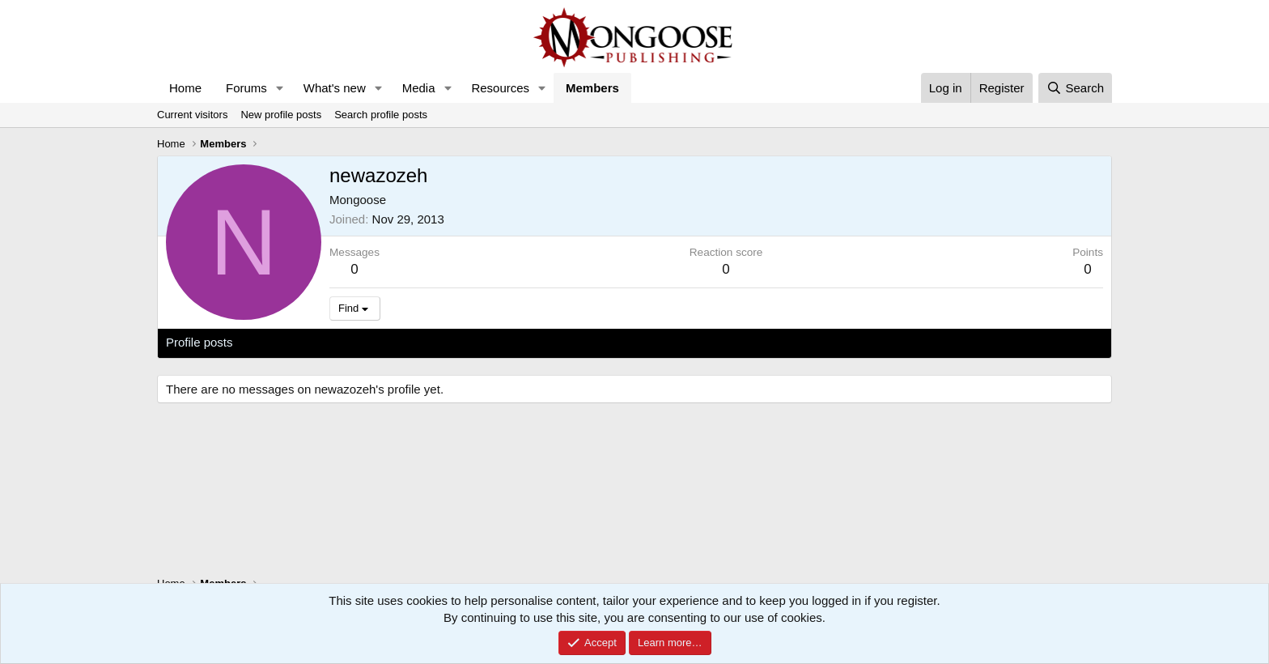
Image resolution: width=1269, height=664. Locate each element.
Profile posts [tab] (199, 342)
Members (592, 88)
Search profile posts (380, 115)
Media (418, 88)
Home (185, 88)
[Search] (1075, 88)
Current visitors (192, 115)
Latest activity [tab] (286, 342)
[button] (280, 88)
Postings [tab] (361, 342)
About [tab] (417, 342)
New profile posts (280, 115)
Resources (500, 88)
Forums (246, 88)
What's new (334, 88)
